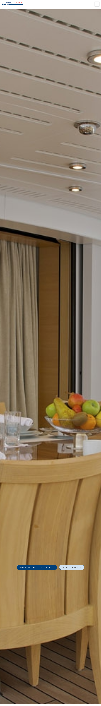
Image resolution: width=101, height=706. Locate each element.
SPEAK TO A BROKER (72, 567)
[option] (50, 353)
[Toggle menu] (97, 4)
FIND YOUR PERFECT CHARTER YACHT (37, 567)
